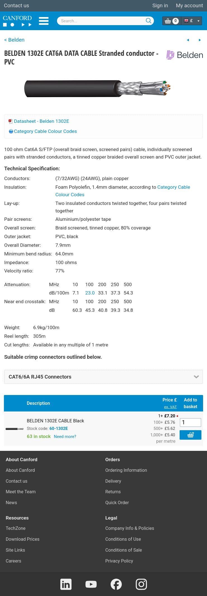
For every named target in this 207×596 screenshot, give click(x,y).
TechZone (16, 528)
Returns (113, 491)
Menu (44, 21)
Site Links (15, 550)
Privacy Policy (119, 561)
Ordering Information (126, 470)
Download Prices (23, 539)
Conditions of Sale (123, 550)
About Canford (20, 470)
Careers (14, 561)
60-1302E (58, 428)
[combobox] (105, 20)
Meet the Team (21, 491)
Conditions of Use (123, 539)
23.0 (90, 293)
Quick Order (117, 502)
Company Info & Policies (129, 528)
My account (189, 6)
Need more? (65, 436)
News (11, 502)
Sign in (160, 6)
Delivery (113, 481)
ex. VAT (170, 406)
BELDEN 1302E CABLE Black (55, 420)
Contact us (16, 6)
